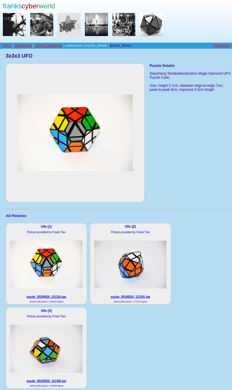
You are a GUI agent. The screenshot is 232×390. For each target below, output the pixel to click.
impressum (221, 46)
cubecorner (23, 46)
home (7, 46)
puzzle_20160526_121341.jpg (130, 296)
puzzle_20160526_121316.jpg (46, 296)
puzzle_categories (48, 46)
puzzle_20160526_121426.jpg (46, 381)
